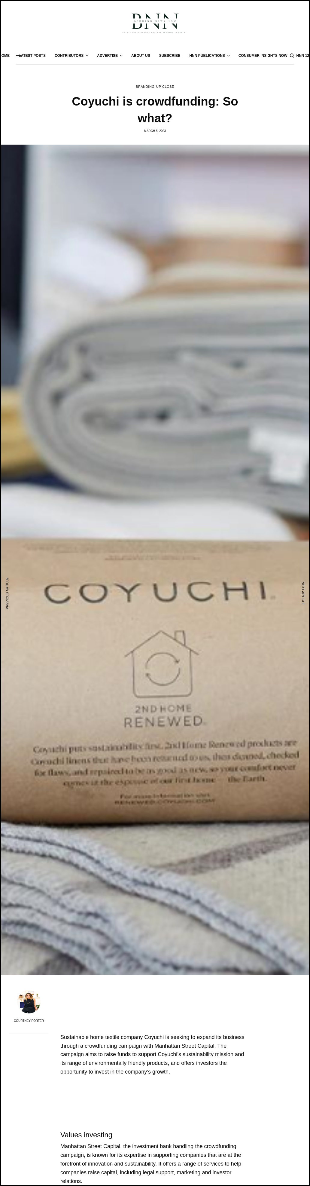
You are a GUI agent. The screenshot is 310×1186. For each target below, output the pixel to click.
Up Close (165, 86)
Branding (145, 86)
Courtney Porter (29, 1020)
